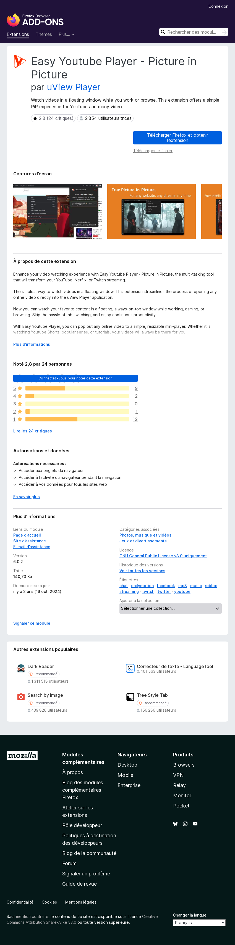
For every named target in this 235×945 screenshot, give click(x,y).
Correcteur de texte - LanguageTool (175, 666)
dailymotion (142, 585)
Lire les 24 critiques (32, 431)
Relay (179, 785)
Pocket (181, 806)
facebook (166, 585)
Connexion (218, 6)
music (196, 585)
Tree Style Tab (152, 695)
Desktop (127, 765)
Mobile (125, 775)
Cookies (49, 902)
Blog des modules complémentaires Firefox (82, 790)
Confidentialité (20, 902)
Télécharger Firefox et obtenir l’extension (177, 137)
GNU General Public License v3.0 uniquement (163, 555)
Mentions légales (80, 902)
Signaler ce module (31, 623)
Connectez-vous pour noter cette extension (75, 378)
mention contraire (32, 916)
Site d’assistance (29, 541)
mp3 (182, 585)
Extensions (18, 34)
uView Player (74, 87)
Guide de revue (79, 884)
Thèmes (44, 34)
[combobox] (193, 32)
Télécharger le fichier (153, 150)
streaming (129, 591)
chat (123, 585)
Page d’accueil (27, 535)
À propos (72, 772)
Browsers (184, 765)
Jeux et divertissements (143, 541)
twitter (164, 591)
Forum (69, 863)
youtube (182, 591)
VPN (178, 775)
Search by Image (45, 695)
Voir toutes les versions (142, 570)
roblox (211, 585)
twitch (148, 591)
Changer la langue (190, 915)
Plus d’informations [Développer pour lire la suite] (31, 344)
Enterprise (129, 785)
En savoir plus (26, 496)
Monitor (182, 795)
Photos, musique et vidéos (145, 535)
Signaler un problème (86, 874)
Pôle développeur (82, 825)
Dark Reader (41, 666)
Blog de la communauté (89, 853)
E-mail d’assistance (31, 546)
